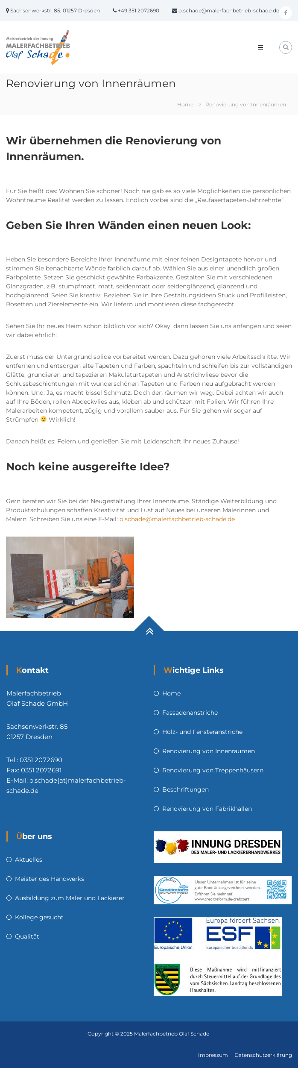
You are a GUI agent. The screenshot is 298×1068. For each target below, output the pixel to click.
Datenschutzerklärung (263, 1055)
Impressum (213, 1055)
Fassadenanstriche (190, 712)
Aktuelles (28, 859)
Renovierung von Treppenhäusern (212, 770)
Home (171, 693)
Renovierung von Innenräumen (208, 751)
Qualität (27, 936)
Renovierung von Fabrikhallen (207, 809)
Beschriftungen (185, 789)
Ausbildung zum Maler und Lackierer (70, 898)
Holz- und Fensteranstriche (202, 732)
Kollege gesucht (39, 917)
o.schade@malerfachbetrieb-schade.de (177, 519)
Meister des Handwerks (49, 879)
